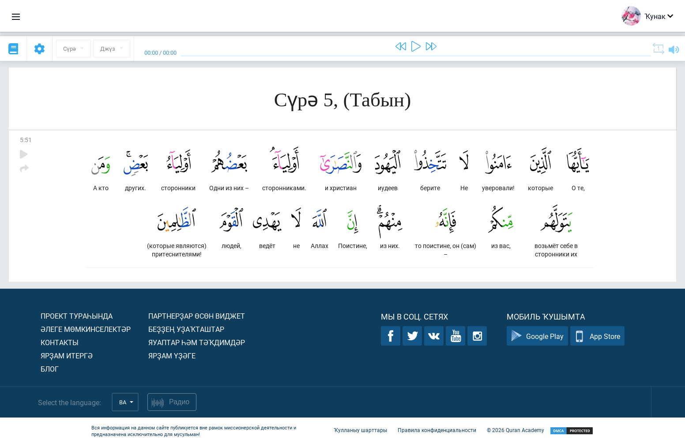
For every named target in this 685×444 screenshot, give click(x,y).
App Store (597, 336)
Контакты (60, 342)
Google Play (537, 336)
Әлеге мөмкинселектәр (86, 329)
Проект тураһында (77, 315)
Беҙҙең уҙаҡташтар (186, 329)
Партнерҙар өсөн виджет (196, 315)
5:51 (26, 139)
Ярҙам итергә (67, 355)
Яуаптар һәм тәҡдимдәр (196, 342)
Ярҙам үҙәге (172, 355)
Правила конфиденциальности (437, 429)
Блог (50, 368)
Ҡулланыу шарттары (360, 429)
